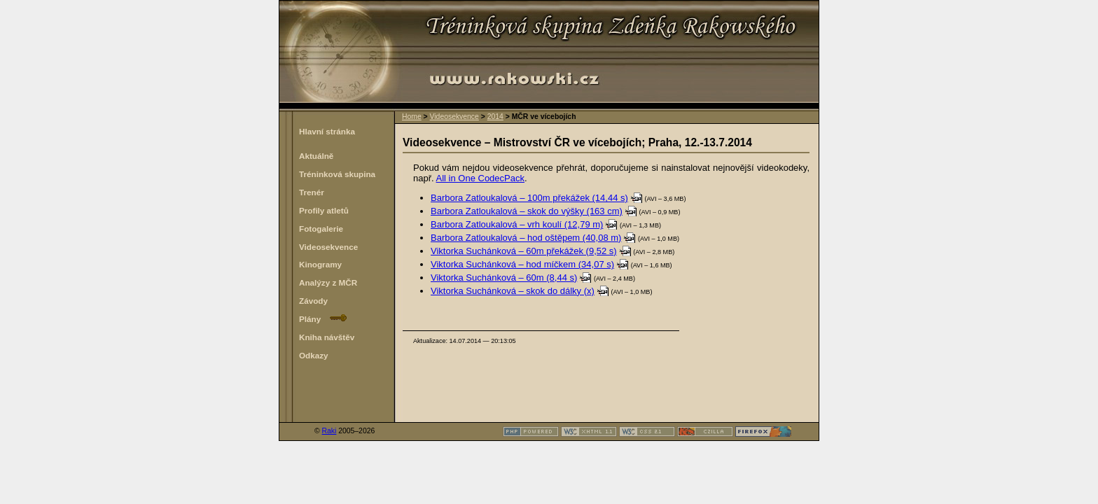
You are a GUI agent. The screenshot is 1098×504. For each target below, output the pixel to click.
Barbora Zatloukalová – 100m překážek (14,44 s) (529, 197)
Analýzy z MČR (328, 282)
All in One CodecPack (480, 178)
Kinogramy (320, 264)
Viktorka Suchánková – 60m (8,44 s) (504, 277)
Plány (323, 318)
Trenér (311, 192)
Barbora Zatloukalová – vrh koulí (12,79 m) (517, 224)
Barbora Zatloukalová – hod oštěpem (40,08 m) (526, 237)
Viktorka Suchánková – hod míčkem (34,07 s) (522, 264)
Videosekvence (454, 116)
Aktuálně (316, 155)
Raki (329, 431)
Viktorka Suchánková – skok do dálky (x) (513, 291)
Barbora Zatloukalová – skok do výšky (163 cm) (527, 211)
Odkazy (313, 355)
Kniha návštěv (326, 337)
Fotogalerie (321, 228)
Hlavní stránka (327, 131)
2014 (495, 116)
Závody (313, 300)
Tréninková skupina (337, 173)
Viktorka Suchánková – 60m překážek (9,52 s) (524, 251)
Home (412, 116)
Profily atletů (324, 210)
